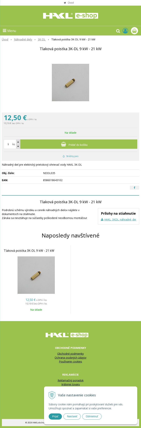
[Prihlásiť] (125, 30)
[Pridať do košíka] (70, 144)
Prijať (55, 416)
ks (13, 144)
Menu (9, 30)
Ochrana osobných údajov (70, 357)
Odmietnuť (92, 416)
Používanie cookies (70, 361)
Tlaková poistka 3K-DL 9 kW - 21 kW (29, 250)
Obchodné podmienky (70, 353)
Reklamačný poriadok (71, 380)
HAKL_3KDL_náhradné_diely (121, 219)
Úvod (71, 2)
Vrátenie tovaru (70, 384)
